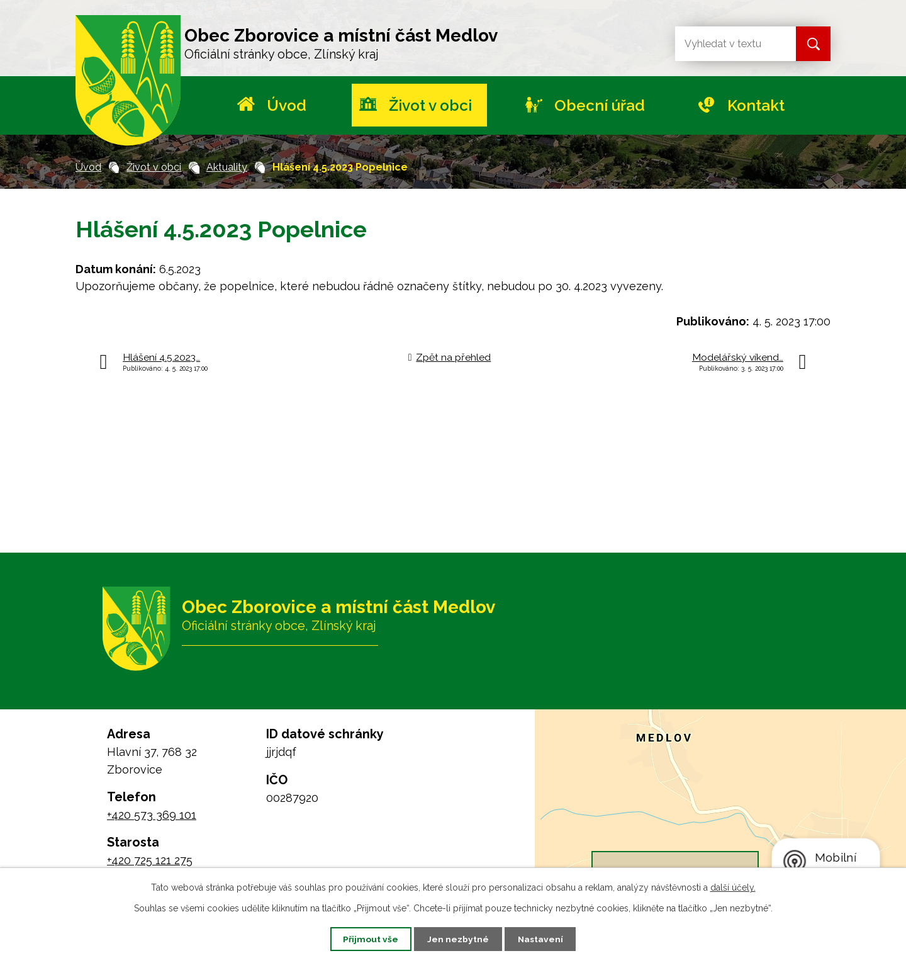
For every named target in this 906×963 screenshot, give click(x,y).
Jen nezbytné (458, 938)
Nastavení (543, 938)
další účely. (733, 887)
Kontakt (756, 105)
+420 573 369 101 (151, 814)
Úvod (286, 105)
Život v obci (430, 105)
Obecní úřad (599, 105)
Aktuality (226, 167)
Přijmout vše (368, 938)
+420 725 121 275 (150, 860)
